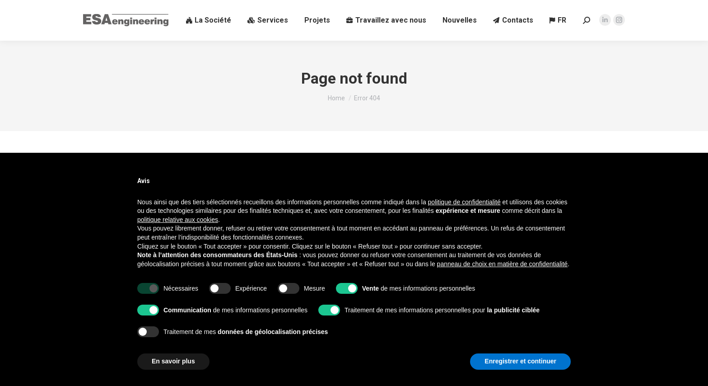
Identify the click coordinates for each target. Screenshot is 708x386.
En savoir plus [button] (173, 361)
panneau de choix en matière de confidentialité (502, 264)
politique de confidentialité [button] (464, 202)
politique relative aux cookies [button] (177, 219)
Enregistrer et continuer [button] (520, 361)
